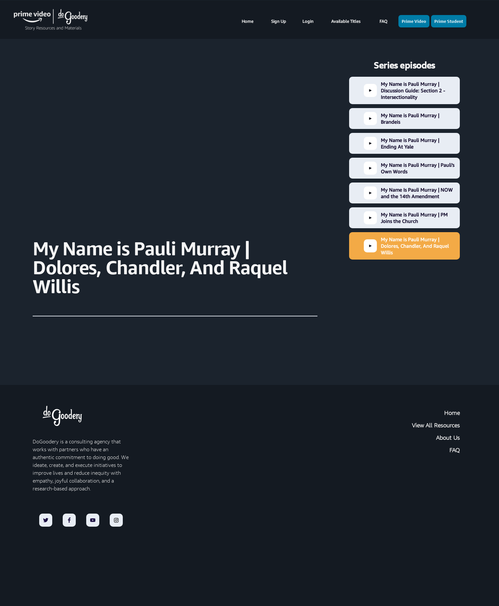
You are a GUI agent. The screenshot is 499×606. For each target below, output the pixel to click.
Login (308, 21)
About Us (448, 438)
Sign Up (278, 21)
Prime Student (448, 21)
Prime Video (414, 21)
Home (247, 21)
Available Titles (346, 21)
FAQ (383, 21)
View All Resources (436, 425)
